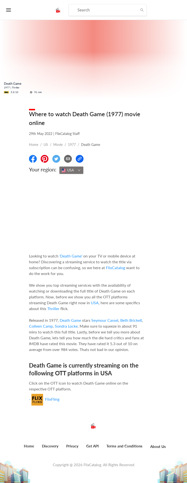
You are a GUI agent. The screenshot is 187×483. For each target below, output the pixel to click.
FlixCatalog (115, 267)
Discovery (50, 446)
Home (33, 144)
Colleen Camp (41, 326)
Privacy (72, 446)
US (46, 144)
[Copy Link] (80, 159)
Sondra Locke (66, 326)
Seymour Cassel (104, 320)
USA (95, 302)
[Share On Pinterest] (44, 159)
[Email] (68, 159)
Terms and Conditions (124, 446)
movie (58, 144)
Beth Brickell (131, 320)
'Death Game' (70, 256)
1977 (72, 144)
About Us (158, 446)
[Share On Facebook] (33, 159)
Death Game (70, 320)
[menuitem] (29, 449)
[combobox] (71, 170)
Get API (92, 446)
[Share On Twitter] (56, 159)
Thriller (53, 308)
